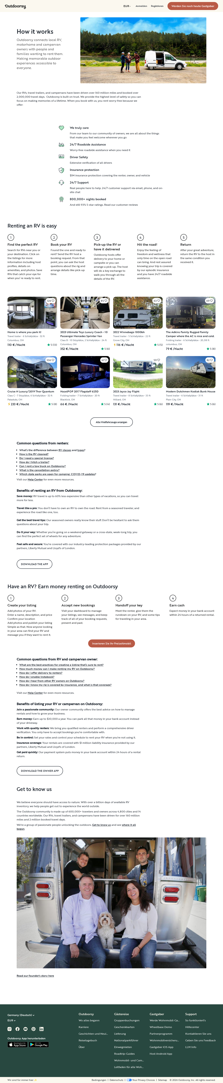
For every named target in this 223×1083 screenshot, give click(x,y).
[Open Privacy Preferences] (141, 1080)
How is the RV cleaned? (33, 454)
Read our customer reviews (121, 205)
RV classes (64, 450)
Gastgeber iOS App (161, 1047)
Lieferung (120, 1034)
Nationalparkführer (126, 1040)
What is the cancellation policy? (39, 470)
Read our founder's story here (35, 976)
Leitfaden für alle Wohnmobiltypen (136, 1067)
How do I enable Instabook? (36, 677)
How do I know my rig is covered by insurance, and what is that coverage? (65, 685)
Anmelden (141, 6)
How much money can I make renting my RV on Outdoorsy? (57, 669)
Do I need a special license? (36, 458)
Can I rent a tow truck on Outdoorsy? (42, 466)
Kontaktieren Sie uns (198, 1034)
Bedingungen (99, 1080)
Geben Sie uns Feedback (200, 1040)
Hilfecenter (192, 1027)
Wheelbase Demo (161, 1027)
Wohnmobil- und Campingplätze (135, 1060)
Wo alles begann (89, 1020)
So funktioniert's (195, 1020)
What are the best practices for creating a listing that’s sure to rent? (61, 665)
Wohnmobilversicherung (165, 1040)
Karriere (84, 1027)
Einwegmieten (123, 1047)
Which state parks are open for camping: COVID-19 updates (57, 474)
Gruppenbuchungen (127, 1020)
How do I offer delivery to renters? (40, 673)
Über (82, 1047)
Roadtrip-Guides (124, 1054)
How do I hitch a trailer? (34, 462)
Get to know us (101, 825)
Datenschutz (116, 1080)
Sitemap (162, 1080)
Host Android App (161, 1054)
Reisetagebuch (88, 1040)
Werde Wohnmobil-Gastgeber (168, 1020)
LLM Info (190, 1047)
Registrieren (157, 6)
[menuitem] (128, 6)
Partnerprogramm (161, 1034)
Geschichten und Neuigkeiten (97, 1034)
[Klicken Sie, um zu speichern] (51, 300)
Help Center (35, 479)
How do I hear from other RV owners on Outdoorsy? (51, 681)
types (80, 450)
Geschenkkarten (124, 1027)
